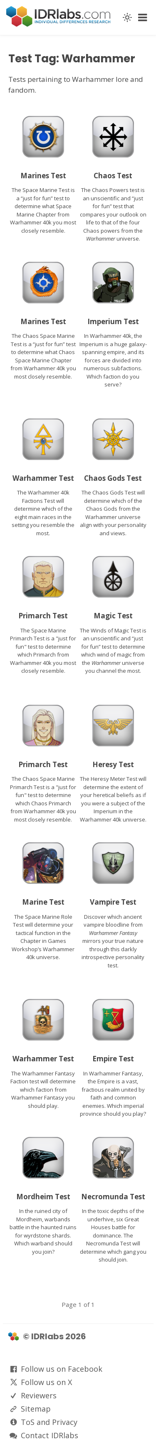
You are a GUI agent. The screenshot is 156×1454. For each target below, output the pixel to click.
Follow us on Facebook (61, 1369)
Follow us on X (46, 1382)
